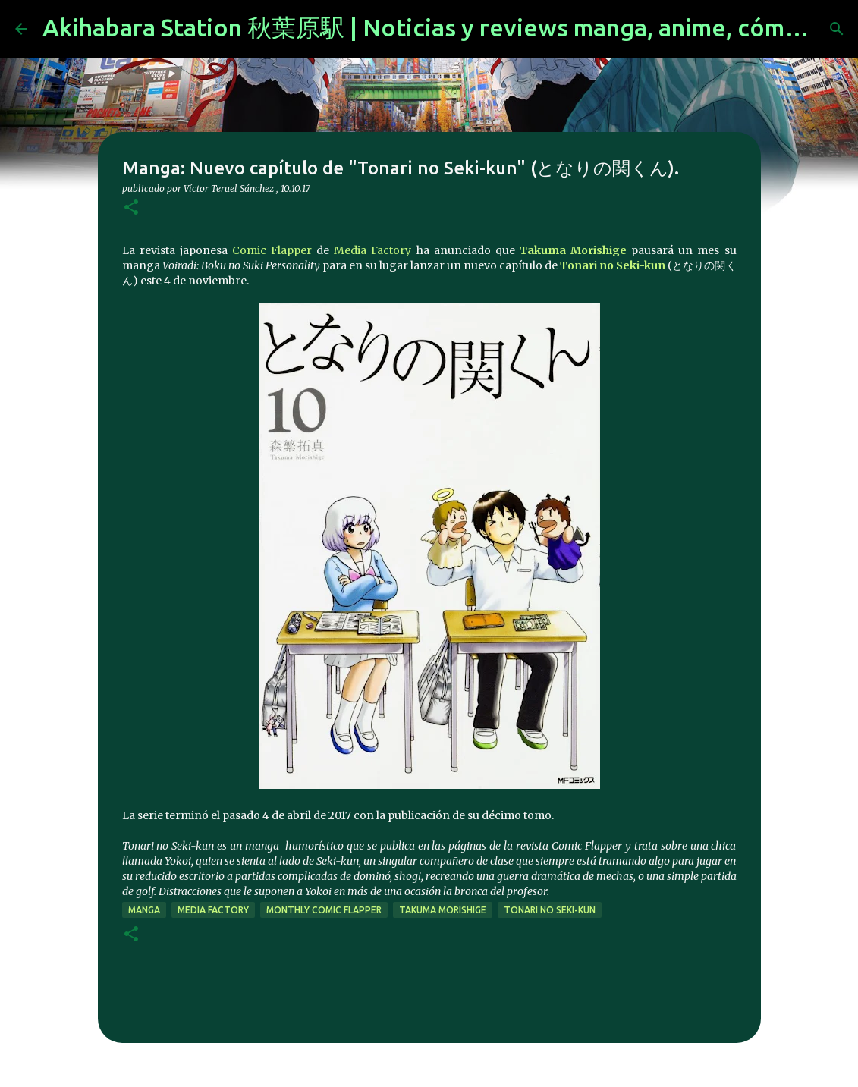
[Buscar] (837, 29)
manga (144, 910)
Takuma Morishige (573, 250)
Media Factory (372, 250)
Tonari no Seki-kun (612, 265)
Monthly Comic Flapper (324, 910)
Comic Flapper (272, 250)
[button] (131, 208)
